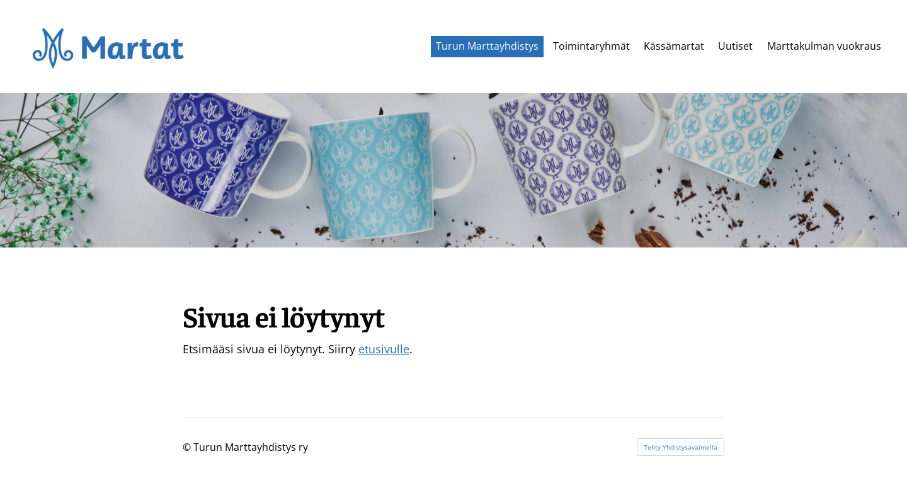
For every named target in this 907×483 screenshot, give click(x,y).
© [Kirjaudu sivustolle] (188, 447)
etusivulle (383, 348)
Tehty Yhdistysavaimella (680, 447)
